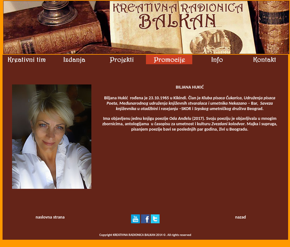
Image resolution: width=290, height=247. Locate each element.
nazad (240, 217)
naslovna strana (50, 217)
